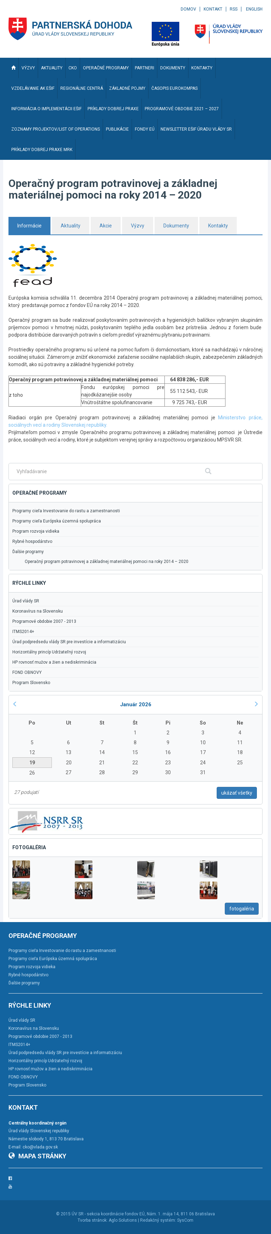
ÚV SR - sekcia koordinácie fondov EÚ (108, 1213)
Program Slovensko (31, 682)
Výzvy (137, 225)
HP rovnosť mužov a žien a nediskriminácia (54, 662)
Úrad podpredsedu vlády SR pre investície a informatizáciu (69, 641)
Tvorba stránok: (93, 1220)
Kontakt (213, 9)
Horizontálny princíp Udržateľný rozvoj (49, 652)
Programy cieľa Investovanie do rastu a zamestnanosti (66, 510)
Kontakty (218, 225)
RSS (233, 9)
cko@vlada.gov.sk (40, 1147)
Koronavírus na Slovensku (37, 611)
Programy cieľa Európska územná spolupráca (56, 521)
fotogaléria (241, 909)
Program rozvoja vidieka (35, 531)
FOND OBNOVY (27, 672)
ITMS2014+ (23, 631)
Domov (188, 9)
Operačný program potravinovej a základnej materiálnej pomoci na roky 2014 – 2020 (106, 561)
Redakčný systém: (158, 1220)
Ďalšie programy (28, 551)
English (254, 9)
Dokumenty (176, 225)
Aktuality (70, 225)
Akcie (106, 225)
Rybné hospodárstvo (32, 541)
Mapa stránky (37, 1156)
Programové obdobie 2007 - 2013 (44, 621)
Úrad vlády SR (25, 601)
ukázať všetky (236, 793)
